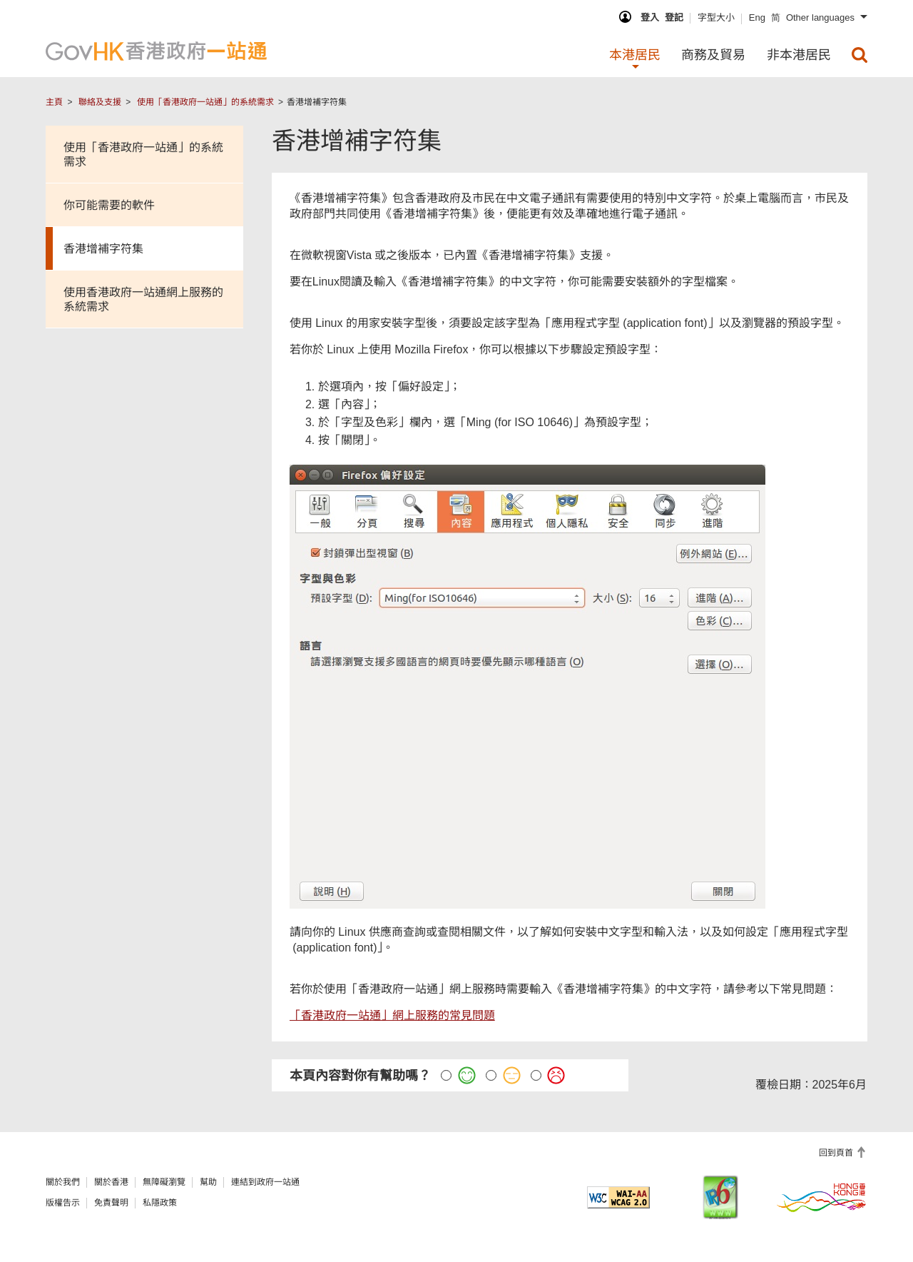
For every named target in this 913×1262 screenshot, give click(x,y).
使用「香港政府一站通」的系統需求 (205, 102)
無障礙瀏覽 (164, 1182)
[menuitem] (859, 55)
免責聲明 (111, 1203)
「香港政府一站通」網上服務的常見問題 (392, 1015)
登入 (650, 17)
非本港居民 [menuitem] (799, 55)
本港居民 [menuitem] (634, 55)
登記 (674, 17)
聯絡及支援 (99, 102)
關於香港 (111, 1182)
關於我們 (63, 1182)
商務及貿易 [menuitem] (713, 55)
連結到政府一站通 (265, 1182)
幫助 (208, 1182)
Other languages (820, 17)
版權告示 (63, 1203)
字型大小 (716, 17)
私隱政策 (160, 1203)
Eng (757, 17)
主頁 (54, 102)
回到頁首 (837, 1153)
